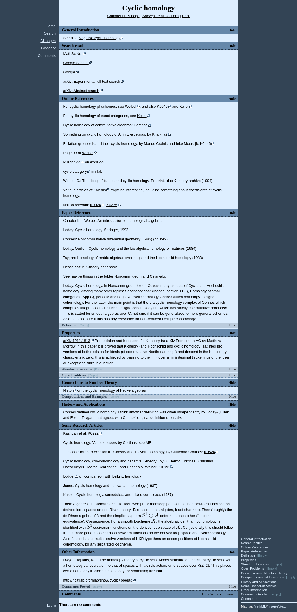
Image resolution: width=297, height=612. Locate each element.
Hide (232, 30)
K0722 (163, 467)
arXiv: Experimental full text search (91, 81)
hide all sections (166, 16)
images (273, 606)
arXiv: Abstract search (81, 91)
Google (69, 72)
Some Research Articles (259, 586)
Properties (248, 560)
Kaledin (99, 190)
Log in (51, 605)
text (283, 606)
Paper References (254, 551)
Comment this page (123, 16)
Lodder (69, 476)
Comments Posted (255, 594)
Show (147, 16)
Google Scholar (76, 63)
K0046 (162, 106)
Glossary (48, 48)
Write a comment (223, 594)
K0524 (209, 452)
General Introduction (256, 539)
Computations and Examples (262, 577)
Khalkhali (159, 134)
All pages (48, 41)
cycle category (75, 171)
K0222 (93, 433)
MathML (260, 606)
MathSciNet (72, 53)
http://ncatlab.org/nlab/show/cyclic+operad (98, 580)
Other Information (254, 590)
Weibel (130, 106)
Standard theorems (255, 564)
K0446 (205, 143)
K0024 (95, 205)
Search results (251, 543)
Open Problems (252, 568)
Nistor (68, 390)
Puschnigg (72, 162)
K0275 (111, 205)
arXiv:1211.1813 (76, 341)
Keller (184, 106)
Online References (255, 547)
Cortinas (141, 125)
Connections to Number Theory (264, 573)
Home (51, 26)
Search (50, 33)
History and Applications (259, 582)
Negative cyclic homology (99, 38)
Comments (47, 55)
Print (186, 16)
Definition (248, 555)
